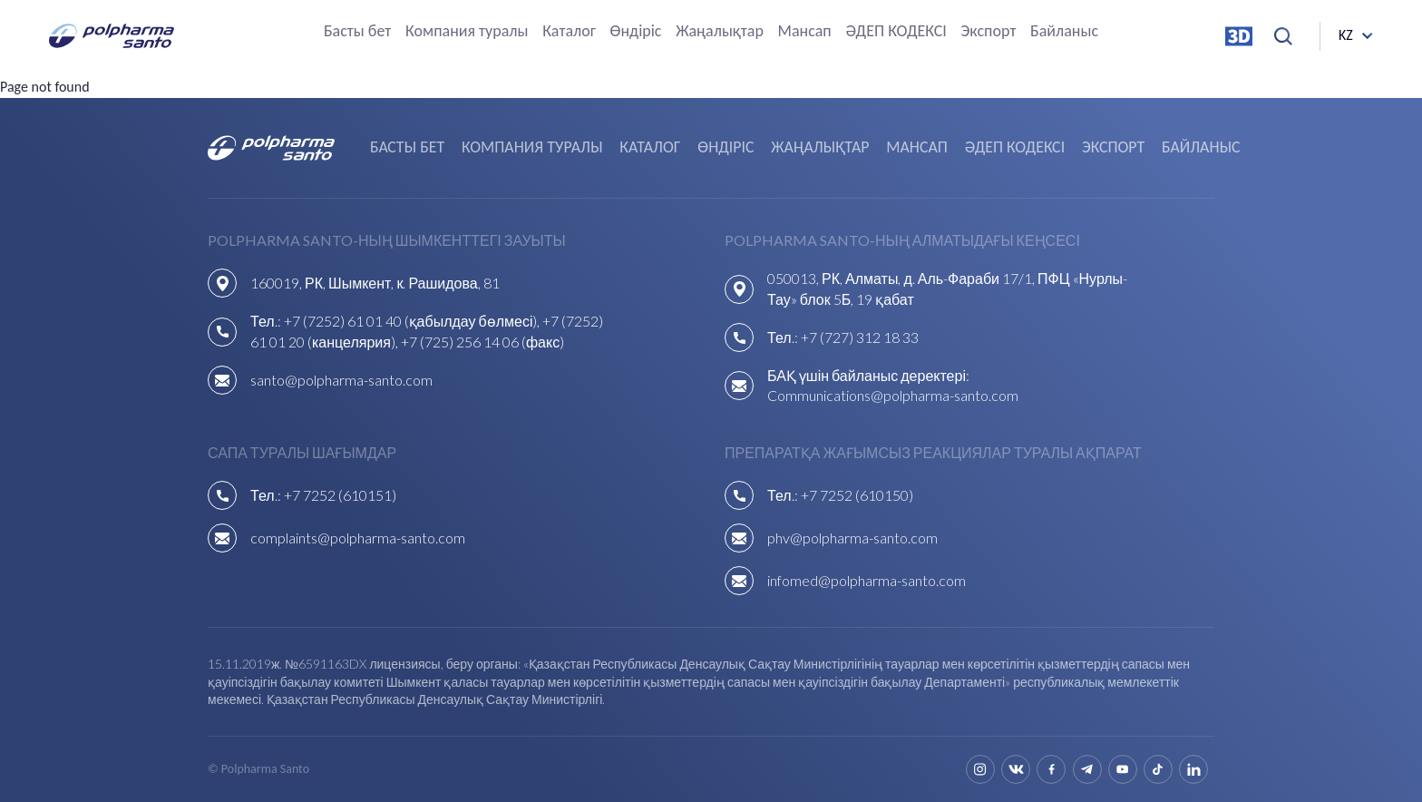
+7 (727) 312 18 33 (860, 337)
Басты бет (357, 32)
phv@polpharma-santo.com (852, 537)
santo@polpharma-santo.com (341, 379)
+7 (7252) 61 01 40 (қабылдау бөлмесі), (413, 320)
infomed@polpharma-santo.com (866, 580)
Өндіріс (636, 32)
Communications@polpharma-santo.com (892, 395)
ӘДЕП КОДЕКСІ (895, 32)
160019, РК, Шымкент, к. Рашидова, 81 (375, 282)
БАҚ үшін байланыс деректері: (868, 375)
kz (1346, 35)
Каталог (569, 32)
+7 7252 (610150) (857, 495)
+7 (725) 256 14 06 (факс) (482, 341)
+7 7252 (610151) (340, 495)
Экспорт (988, 32)
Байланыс (1064, 32)
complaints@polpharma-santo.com (357, 537)
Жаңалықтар (720, 32)
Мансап (805, 32)
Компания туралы (467, 32)
